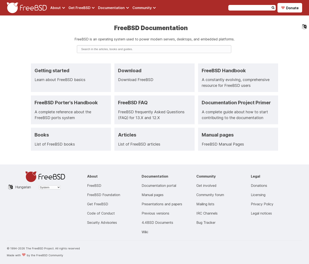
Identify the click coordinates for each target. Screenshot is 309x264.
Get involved (206, 185)
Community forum (210, 195)
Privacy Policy (262, 204)
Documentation (113, 8)
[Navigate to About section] (57, 8)
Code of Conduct (101, 213)
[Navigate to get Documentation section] (113, 8)
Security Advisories (102, 222)
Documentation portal (159, 185)
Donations (259, 185)
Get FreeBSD (81, 8)
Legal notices (261, 213)
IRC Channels (207, 213)
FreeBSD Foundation (103, 195)
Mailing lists (205, 204)
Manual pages (153, 195)
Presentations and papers (162, 204)
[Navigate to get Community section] (144, 8)
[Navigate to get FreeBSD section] (81, 8)
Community (144, 8)
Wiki (145, 232)
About (57, 8)
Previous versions (155, 213)
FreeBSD (94, 185)
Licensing (258, 195)
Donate (290, 7)
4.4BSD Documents (157, 222)
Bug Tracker (205, 222)
